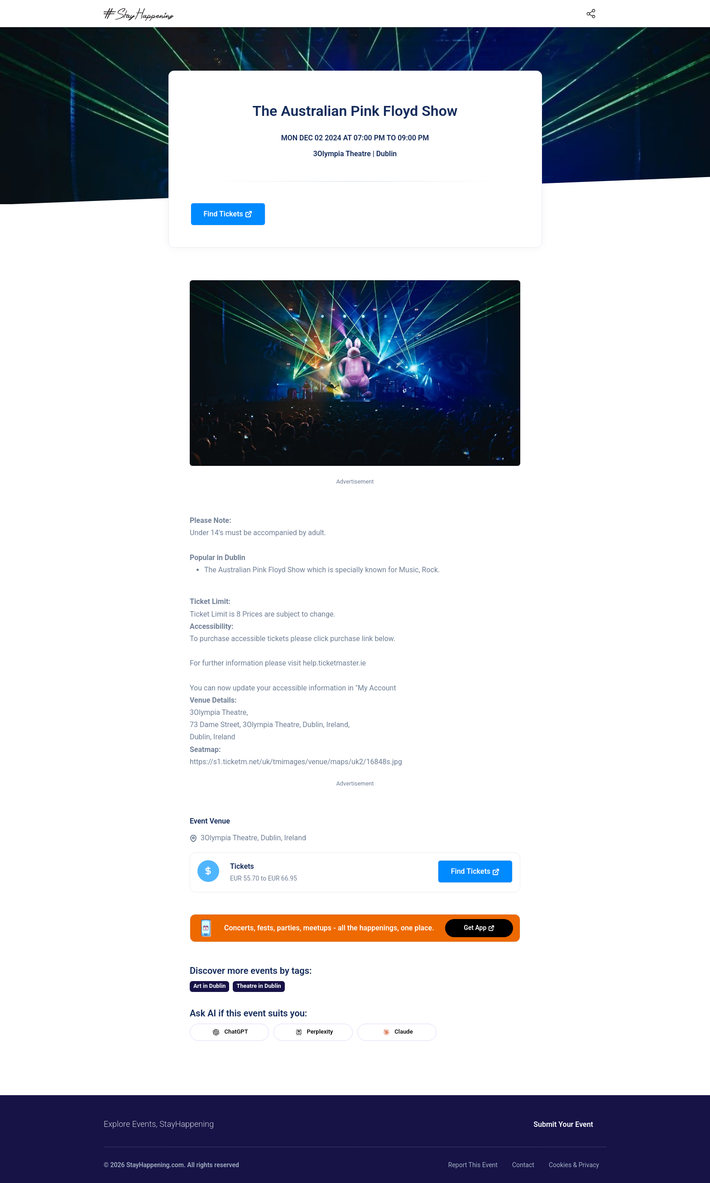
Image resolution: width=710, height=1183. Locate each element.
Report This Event (473, 1165)
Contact (523, 1165)
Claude (397, 1032)
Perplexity (313, 1032)
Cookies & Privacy (574, 1165)
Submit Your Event (563, 1124)
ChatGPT (229, 1032)
